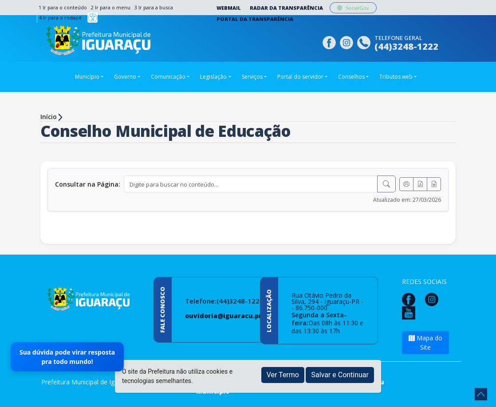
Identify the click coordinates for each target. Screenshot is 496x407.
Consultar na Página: (87, 184)
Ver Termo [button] (283, 375)
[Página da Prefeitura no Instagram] (347, 41)
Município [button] (87, 76)
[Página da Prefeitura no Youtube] (411, 312)
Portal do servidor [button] (300, 76)
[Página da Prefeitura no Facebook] (330, 41)
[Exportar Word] (434, 184)
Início (48, 116)
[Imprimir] (406, 184)
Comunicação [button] (168, 76)
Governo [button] (125, 76)
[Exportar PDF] (420, 184)
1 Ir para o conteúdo (63, 7)
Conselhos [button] (351, 76)
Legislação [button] (213, 76)
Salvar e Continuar (340, 375)
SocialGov (353, 8)
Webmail (229, 7)
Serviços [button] (252, 76)
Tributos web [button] (396, 76)
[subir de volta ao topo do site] (481, 394)
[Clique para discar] (365, 41)
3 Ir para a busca (153, 7)
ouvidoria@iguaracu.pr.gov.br (234, 315)
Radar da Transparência (286, 7)
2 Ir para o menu (110, 7)
